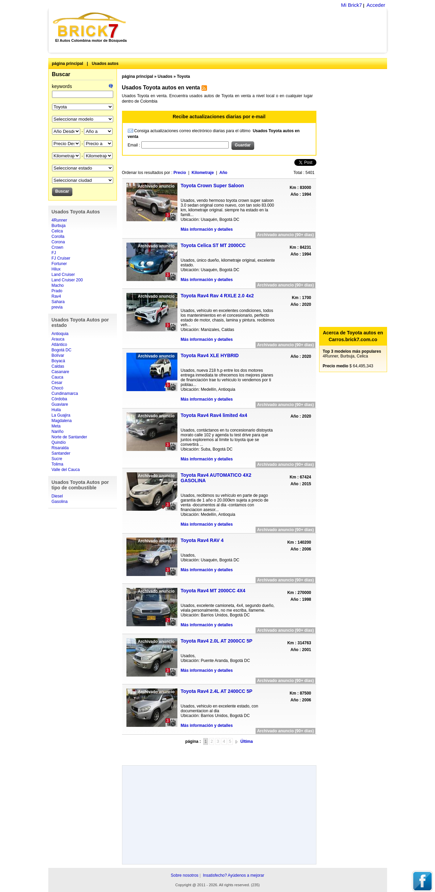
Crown (58, 247)
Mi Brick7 (351, 5)
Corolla (58, 236)
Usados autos (105, 63)
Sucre (57, 458)
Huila (56, 409)
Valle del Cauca (66, 469)
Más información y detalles (207, 229)
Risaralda (60, 447)
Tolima (58, 464)
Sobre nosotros (184, 875)
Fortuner (59, 263)
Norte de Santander (69, 437)
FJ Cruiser (61, 258)
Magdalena (62, 420)
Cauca (58, 377)
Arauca (58, 339)
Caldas (58, 366)
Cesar (57, 382)
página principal (67, 63)
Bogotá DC (62, 350)
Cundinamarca (65, 393)
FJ (54, 252)
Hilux (56, 269)
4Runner (59, 220)
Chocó (58, 388)
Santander (61, 453)
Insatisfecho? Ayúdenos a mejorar (233, 875)
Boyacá (58, 360)
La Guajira (61, 415)
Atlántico (59, 344)
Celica (57, 231)
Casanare (60, 371)
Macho (58, 285)
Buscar (61, 74)
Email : (134, 145)
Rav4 (56, 296)
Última (246, 741)
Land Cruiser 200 (67, 280)
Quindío (59, 442)
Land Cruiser (63, 274)
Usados (165, 76)
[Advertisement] (260, 30)
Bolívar (58, 355)
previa (57, 307)
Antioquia (60, 333)
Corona (58, 242)
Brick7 (90, 25)
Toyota (183, 76)
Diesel (57, 496)
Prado (57, 290)
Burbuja (59, 225)
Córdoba (59, 399)
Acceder (375, 5)
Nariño (58, 431)
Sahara (58, 301)
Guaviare (60, 404)
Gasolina (60, 501)
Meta (56, 426)
